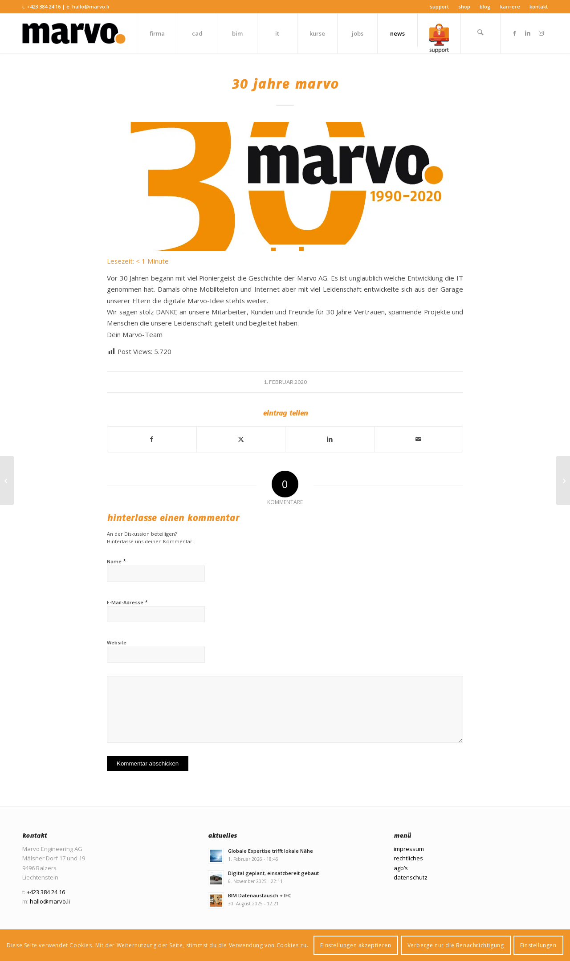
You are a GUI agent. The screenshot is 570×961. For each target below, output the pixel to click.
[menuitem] (439, 6)
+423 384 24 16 (44, 6)
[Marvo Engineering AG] (74, 33)
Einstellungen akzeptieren (355, 945)
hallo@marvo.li (90, 6)
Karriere (510, 6)
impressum (409, 849)
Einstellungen (538, 945)
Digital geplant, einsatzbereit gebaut (273, 873)
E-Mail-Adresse (127, 602)
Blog (485, 6)
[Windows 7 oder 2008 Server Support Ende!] (7, 480)
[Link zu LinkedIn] (527, 33)
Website (116, 642)
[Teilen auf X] (241, 439)
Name (116, 561)
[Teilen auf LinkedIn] (329, 439)
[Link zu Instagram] (541, 33)
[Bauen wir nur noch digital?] (563, 480)
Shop (464, 6)
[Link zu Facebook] (514, 33)
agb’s (401, 868)
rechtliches (408, 858)
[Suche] (480, 33)
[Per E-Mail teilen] (419, 439)
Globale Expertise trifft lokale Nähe (270, 850)
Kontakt (538, 6)
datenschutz (411, 877)
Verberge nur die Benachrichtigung (455, 945)
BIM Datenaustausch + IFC (259, 895)
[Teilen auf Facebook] (151, 439)
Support (439, 6)
